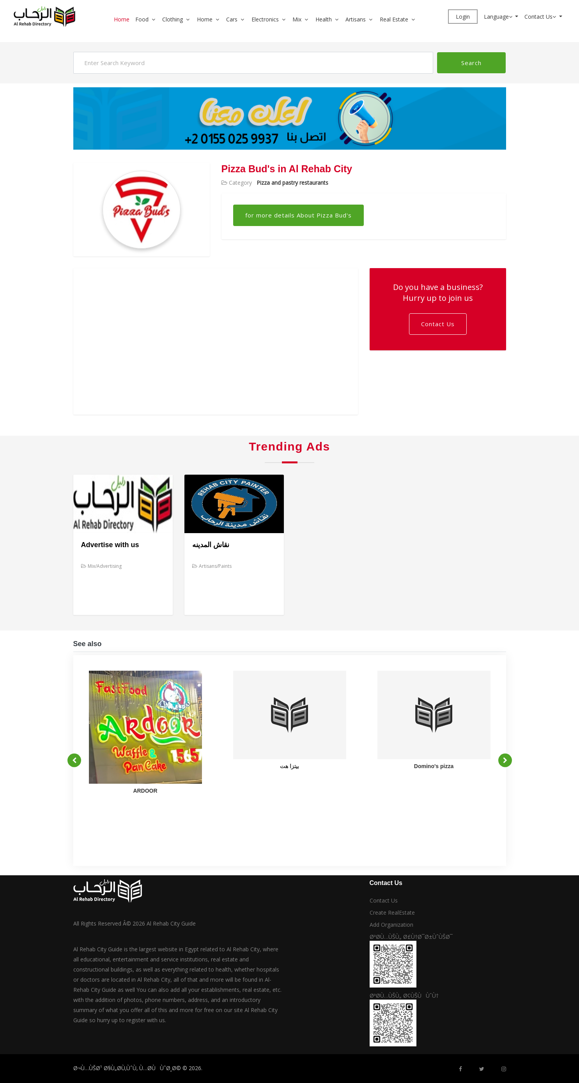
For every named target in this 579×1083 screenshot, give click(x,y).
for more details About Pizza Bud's (298, 215)
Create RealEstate (392, 912)
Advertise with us (110, 545)
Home (121, 19)
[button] (156, 19)
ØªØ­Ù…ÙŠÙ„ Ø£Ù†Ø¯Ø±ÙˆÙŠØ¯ (411, 936)
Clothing (172, 19)
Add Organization (391, 924)
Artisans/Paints (212, 566)
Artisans (355, 19)
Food (142, 19)
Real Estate (394, 19)
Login (463, 16)
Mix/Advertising (101, 566)
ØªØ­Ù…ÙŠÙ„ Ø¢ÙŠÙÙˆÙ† (404, 995)
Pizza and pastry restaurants (292, 182)
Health (323, 19)
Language (499, 16)
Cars (231, 19)
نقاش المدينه (210, 545)
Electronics (265, 19)
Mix (296, 19)
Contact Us (541, 16)
